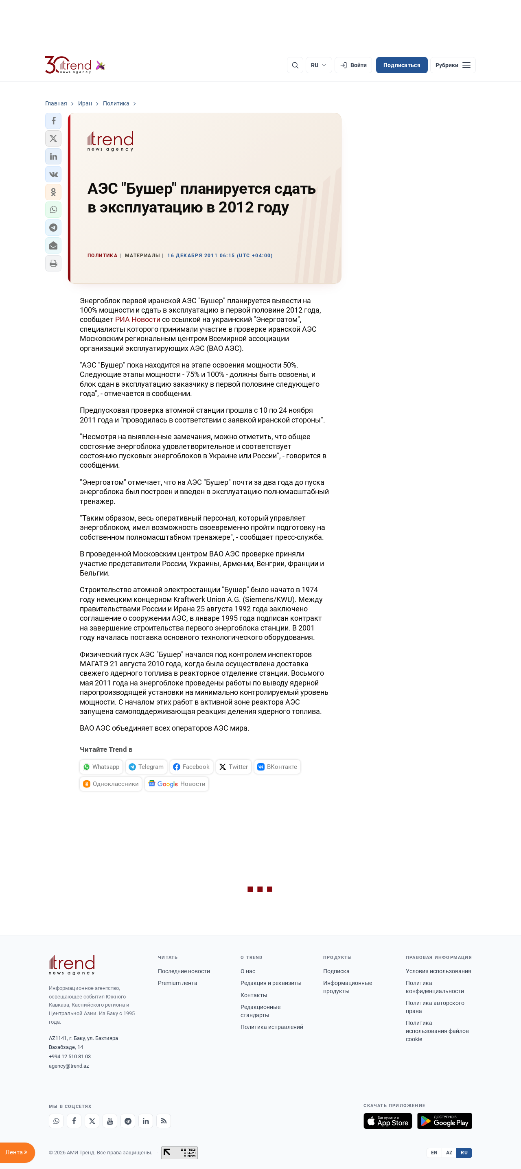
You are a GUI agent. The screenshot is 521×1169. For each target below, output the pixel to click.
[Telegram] (127, 1121)
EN (434, 1153)
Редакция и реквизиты (271, 983)
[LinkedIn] (145, 1121)
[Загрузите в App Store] (387, 1121)
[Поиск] (295, 65)
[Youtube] (110, 1121)
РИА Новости (137, 319)
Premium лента (177, 983)
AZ (449, 1153)
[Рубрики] (453, 65)
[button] (53, 121)
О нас (248, 971)
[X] (92, 1121)
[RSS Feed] (163, 1121)
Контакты (254, 995)
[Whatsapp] (56, 1121)
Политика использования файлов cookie (437, 1031)
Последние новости (184, 971)
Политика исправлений (272, 1027)
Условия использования (438, 971)
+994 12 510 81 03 (70, 1056)
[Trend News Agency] (71, 965)
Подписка (336, 971)
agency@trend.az (69, 1066)
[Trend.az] (75, 65)
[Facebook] (74, 1121)
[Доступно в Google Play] (444, 1121)
